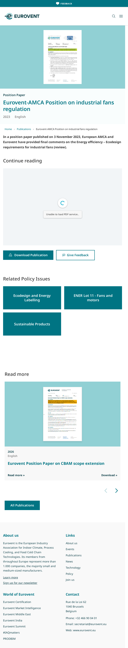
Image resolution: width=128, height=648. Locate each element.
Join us (70, 580)
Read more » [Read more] (16, 475)
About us (71, 543)
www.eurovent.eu (84, 630)
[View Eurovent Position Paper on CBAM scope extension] (62, 414)
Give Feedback (75, 255)
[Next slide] (116, 490)
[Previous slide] (106, 490)
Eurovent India (12, 620)
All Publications (22, 505)
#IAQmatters (11, 632)
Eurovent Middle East (17, 614)
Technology (73, 567)
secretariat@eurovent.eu (90, 624)
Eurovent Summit (14, 626)
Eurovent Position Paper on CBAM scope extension (56, 463)
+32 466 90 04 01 (86, 618)
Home (8, 129)
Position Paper (14, 95)
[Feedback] (64, 3)
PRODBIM (9, 638)
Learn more (10, 577)
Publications (24, 129)
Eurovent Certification (17, 602)
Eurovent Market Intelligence (22, 608)
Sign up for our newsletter (20, 583)
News (69, 561)
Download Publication (28, 255)
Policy (69, 574)
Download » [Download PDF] (109, 475)
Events (70, 549)
